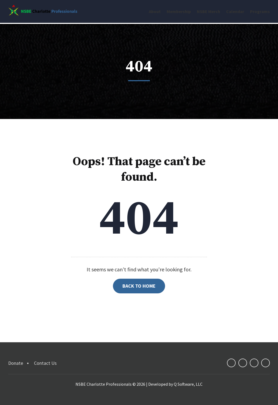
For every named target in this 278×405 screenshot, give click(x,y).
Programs (260, 11)
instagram (265, 358)
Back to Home (139, 282)
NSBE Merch (208, 11)
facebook (231, 358)
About (155, 11)
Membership (179, 11)
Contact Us (45, 359)
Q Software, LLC (188, 380)
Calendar (235, 11)
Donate (15, 359)
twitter (242, 358)
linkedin (254, 358)
